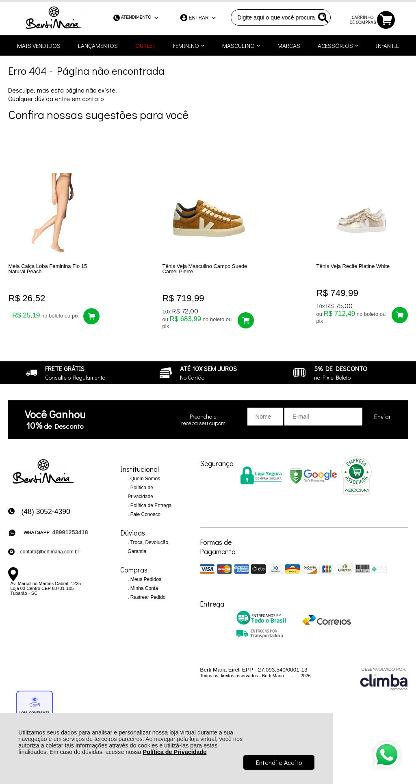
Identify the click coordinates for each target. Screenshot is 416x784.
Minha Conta (143, 589)
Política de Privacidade (175, 752)
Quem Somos (144, 479)
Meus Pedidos (145, 580)
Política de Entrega (150, 506)
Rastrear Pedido (147, 597)
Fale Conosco (144, 515)
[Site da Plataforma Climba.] (384, 679)
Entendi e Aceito (279, 762)
